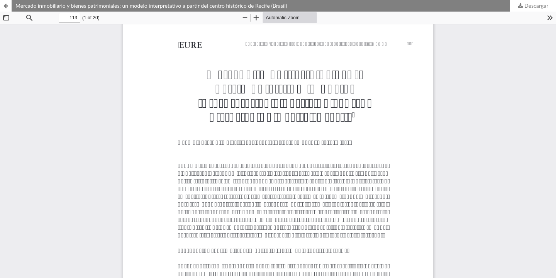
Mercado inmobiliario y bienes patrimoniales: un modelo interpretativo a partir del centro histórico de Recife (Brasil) (151, 5)
